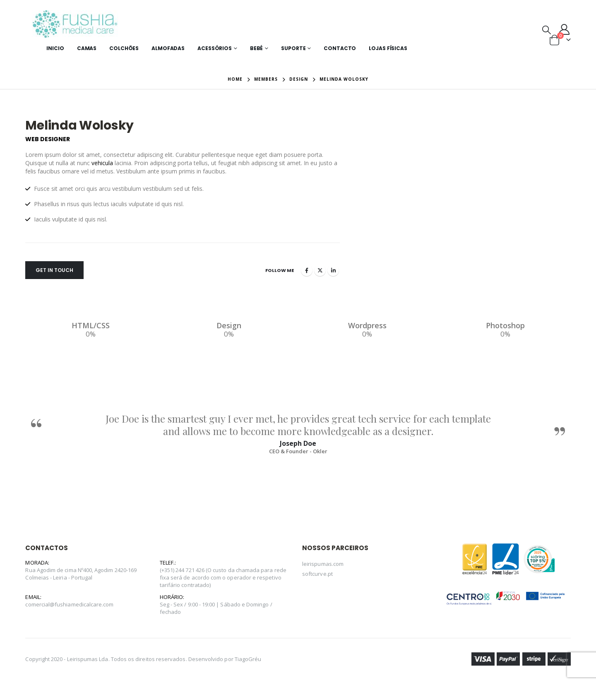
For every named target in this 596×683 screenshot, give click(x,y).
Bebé (256, 48)
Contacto (340, 48)
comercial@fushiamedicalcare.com (69, 604)
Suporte (293, 48)
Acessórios (214, 48)
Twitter (320, 270)
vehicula (102, 163)
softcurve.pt (317, 573)
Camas (86, 48)
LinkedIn (333, 270)
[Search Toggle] (546, 29)
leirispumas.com (323, 564)
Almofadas (168, 48)
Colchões (124, 48)
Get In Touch (54, 270)
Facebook (306, 270)
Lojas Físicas (388, 48)
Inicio (55, 48)
